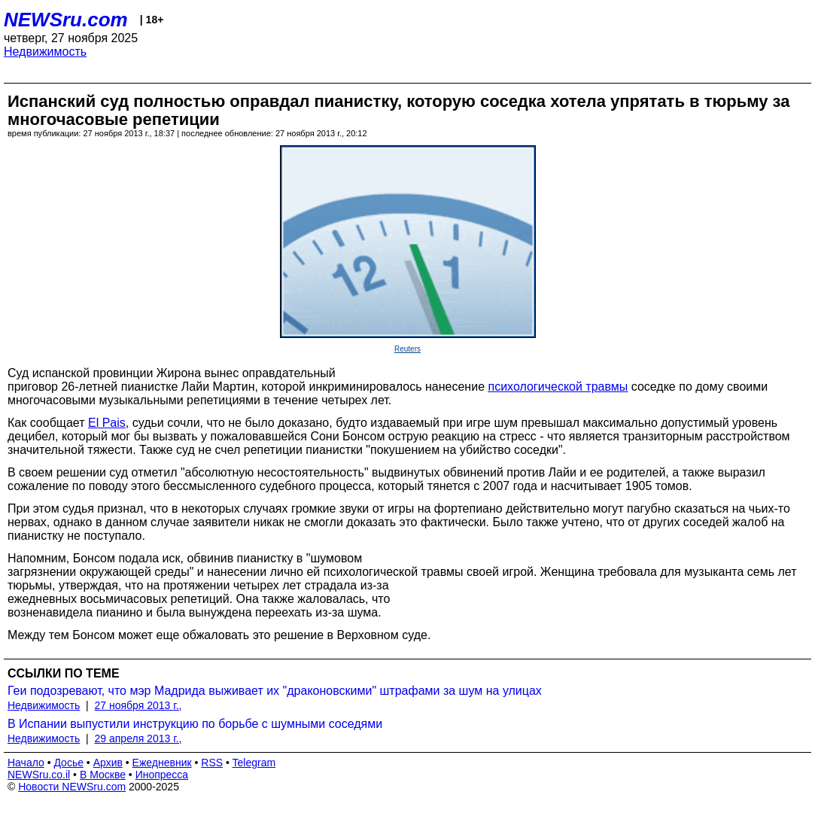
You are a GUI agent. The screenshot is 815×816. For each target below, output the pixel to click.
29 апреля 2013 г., (138, 738)
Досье (68, 763)
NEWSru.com (66, 19)
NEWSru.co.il (39, 775)
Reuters (407, 349)
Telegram (254, 763)
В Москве (103, 775)
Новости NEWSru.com (72, 787)
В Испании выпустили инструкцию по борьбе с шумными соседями (195, 723)
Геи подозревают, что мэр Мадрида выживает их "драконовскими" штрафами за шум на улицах (275, 690)
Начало (26, 763)
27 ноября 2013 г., (138, 705)
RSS (212, 763)
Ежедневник (162, 763)
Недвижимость (45, 51)
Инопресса (162, 775)
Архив (108, 763)
